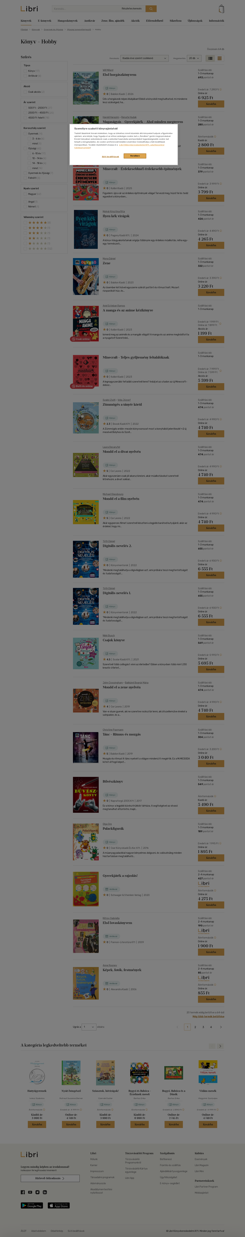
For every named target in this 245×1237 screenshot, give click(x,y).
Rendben (135, 156)
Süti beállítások (110, 156)
